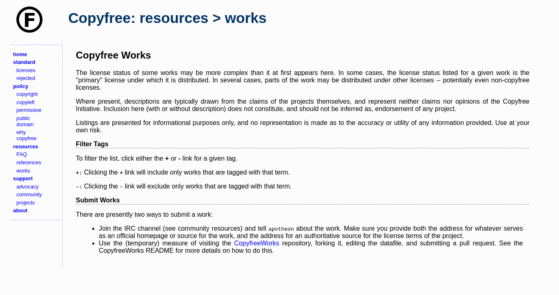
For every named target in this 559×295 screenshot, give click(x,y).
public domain (25, 121)
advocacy (27, 187)
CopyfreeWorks (256, 243)
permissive (28, 110)
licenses (25, 70)
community (29, 194)
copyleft (25, 102)
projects (25, 203)
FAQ (21, 154)
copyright (27, 94)
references (28, 162)
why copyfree (26, 135)
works (23, 171)
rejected (25, 78)
